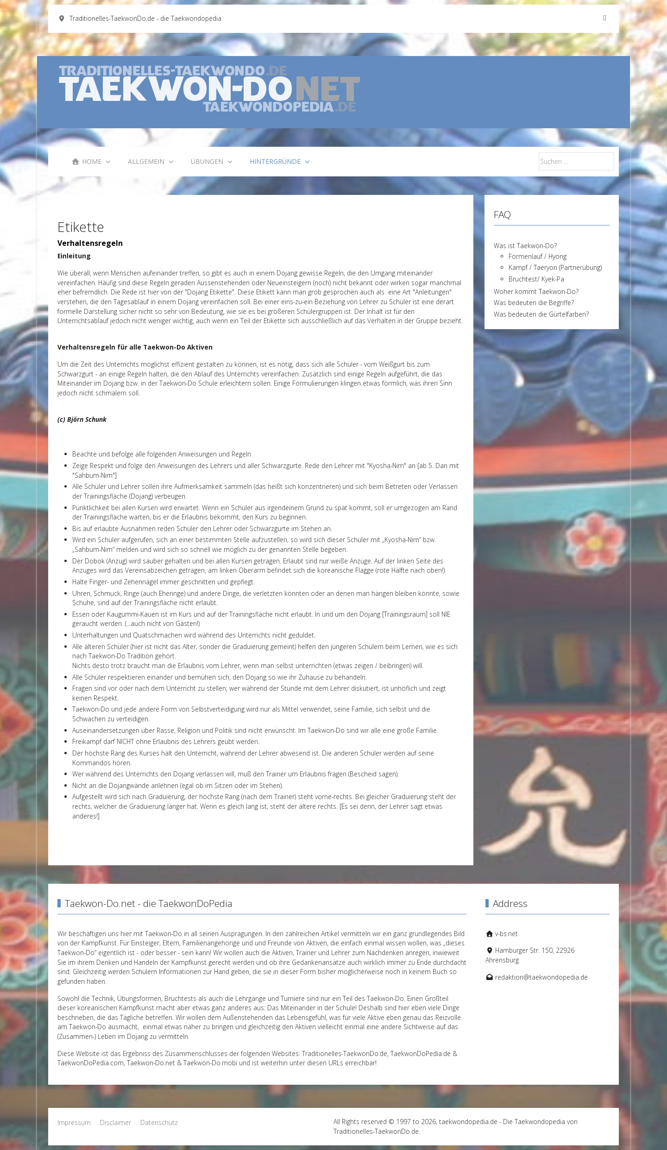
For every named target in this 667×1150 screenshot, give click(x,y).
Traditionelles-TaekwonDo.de (344, 1053)
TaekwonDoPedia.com (90, 1062)
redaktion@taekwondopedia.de (541, 977)
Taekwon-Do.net (151, 1062)
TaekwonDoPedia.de (420, 1053)
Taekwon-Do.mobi (210, 1062)
